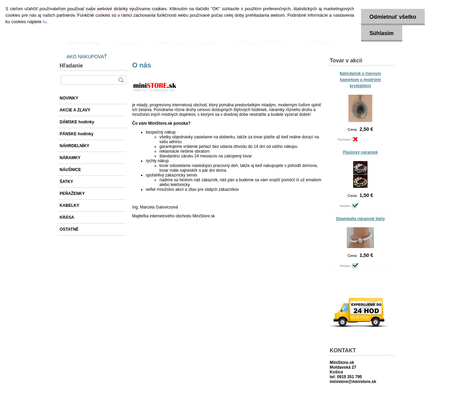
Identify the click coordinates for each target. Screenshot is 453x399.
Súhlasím (382, 33)
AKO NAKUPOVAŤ (86, 56)
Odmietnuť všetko (393, 17)
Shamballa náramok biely (360, 218)
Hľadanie (71, 65)
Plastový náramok (360, 152)
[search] (121, 80)
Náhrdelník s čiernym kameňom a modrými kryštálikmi (360, 79)
